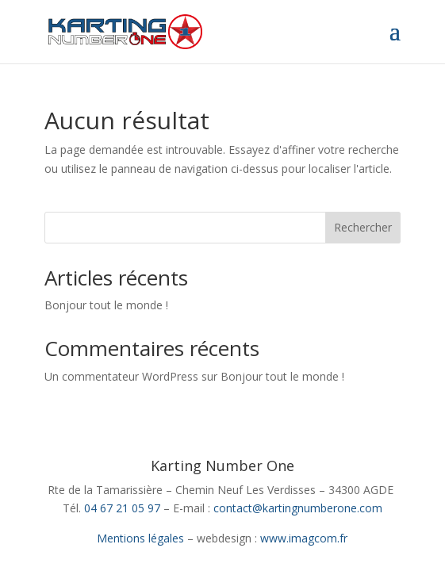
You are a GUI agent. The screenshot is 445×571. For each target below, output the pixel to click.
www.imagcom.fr (303, 538)
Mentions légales (140, 538)
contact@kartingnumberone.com (297, 507)
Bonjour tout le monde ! (106, 304)
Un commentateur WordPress (121, 376)
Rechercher (363, 227)
